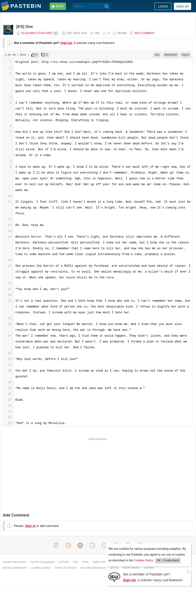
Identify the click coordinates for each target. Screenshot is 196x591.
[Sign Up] (114, 577)
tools (85, 562)
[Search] (107, 6)
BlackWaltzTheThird (36, 33)
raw (157, 54)
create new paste (14, 562)
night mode (100, 562)
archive (64, 562)
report (185, 54)
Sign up (182, 6)
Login (163, 6)
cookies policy (41, 567)
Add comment (145, 33)
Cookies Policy (143, 560)
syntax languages (42, 562)
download (170, 54)
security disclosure (93, 567)
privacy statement (14, 567)
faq (75, 562)
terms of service (66, 567)
